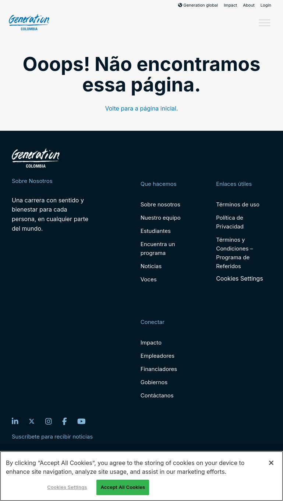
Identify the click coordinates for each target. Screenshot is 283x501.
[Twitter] (32, 421)
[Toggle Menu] (264, 22)
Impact (230, 5)
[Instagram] (48, 421)
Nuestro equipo (161, 217)
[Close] (271, 463)
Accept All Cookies (122, 487)
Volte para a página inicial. (141, 108)
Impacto (151, 342)
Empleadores (158, 355)
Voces (149, 279)
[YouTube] (81, 421)
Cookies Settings (239, 278)
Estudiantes (156, 230)
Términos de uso (237, 204)
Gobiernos (154, 382)
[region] (141, 476)
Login (266, 5)
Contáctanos (157, 395)
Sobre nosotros (160, 204)
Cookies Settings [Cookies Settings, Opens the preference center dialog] (67, 487)
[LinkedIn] (15, 421)
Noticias (151, 266)
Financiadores (159, 368)
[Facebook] (64, 421)
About (249, 5)
